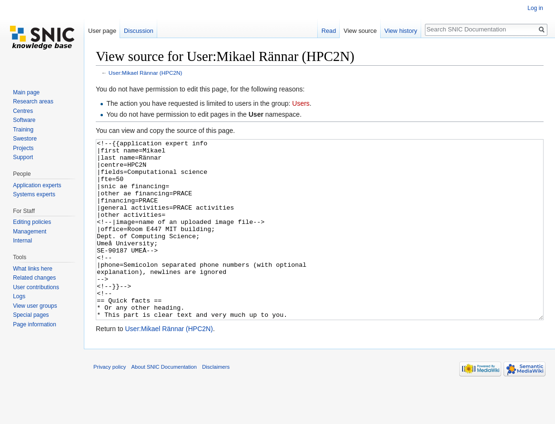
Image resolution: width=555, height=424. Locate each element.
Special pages (31, 315)
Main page (26, 92)
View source (359, 30)
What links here (32, 268)
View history (400, 30)
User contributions (36, 287)
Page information (34, 324)
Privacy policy (109, 402)
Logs (19, 296)
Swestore (25, 138)
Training (23, 129)
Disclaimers (216, 402)
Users (301, 103)
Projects (23, 148)
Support (23, 157)
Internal (22, 240)
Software (24, 120)
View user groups (35, 306)
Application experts (37, 185)
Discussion (138, 30)
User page (102, 30)
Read (329, 30)
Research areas (33, 101)
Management (29, 231)
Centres (23, 111)
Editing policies (32, 222)
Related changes (34, 277)
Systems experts (34, 194)
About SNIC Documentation (164, 402)
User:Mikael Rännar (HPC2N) (145, 73)
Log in (535, 8)
